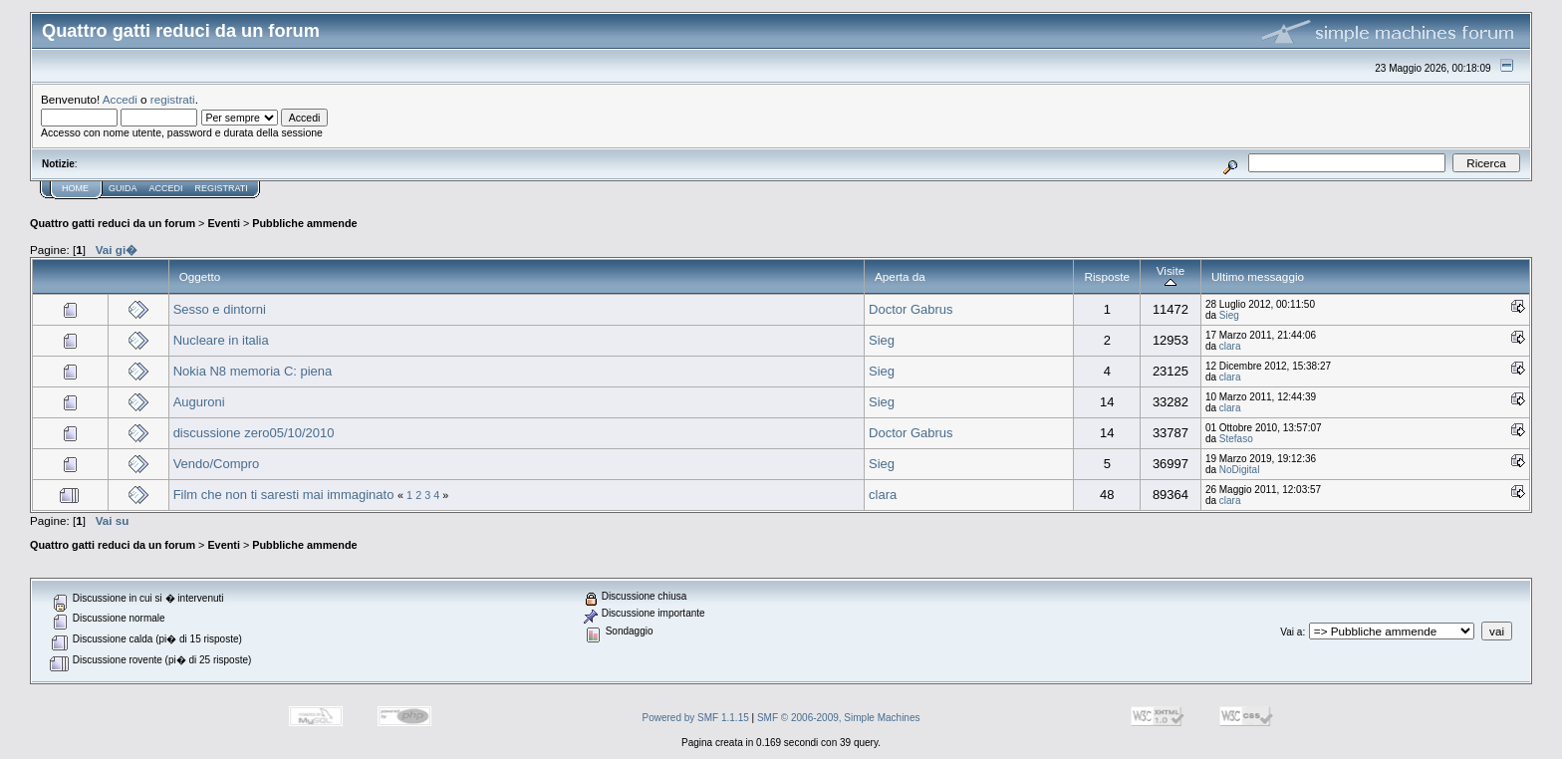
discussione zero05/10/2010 (254, 432)
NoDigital (1239, 469)
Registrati (221, 188)
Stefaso (1236, 438)
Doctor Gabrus (911, 309)
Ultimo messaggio (1257, 276)
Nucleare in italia (221, 340)
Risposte (1107, 276)
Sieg (1229, 315)
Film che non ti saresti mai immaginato (283, 494)
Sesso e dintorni (219, 309)
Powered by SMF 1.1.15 (696, 717)
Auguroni (199, 401)
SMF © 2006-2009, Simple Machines (838, 717)
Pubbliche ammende (304, 223)
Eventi (223, 223)
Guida (123, 188)
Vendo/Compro (216, 463)
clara (1230, 346)
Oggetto (200, 276)
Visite (1170, 276)
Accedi (120, 99)
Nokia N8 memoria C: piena (253, 371)
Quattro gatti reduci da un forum (112, 223)
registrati (172, 99)
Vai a (1291, 632)
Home (75, 188)
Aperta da (900, 276)
